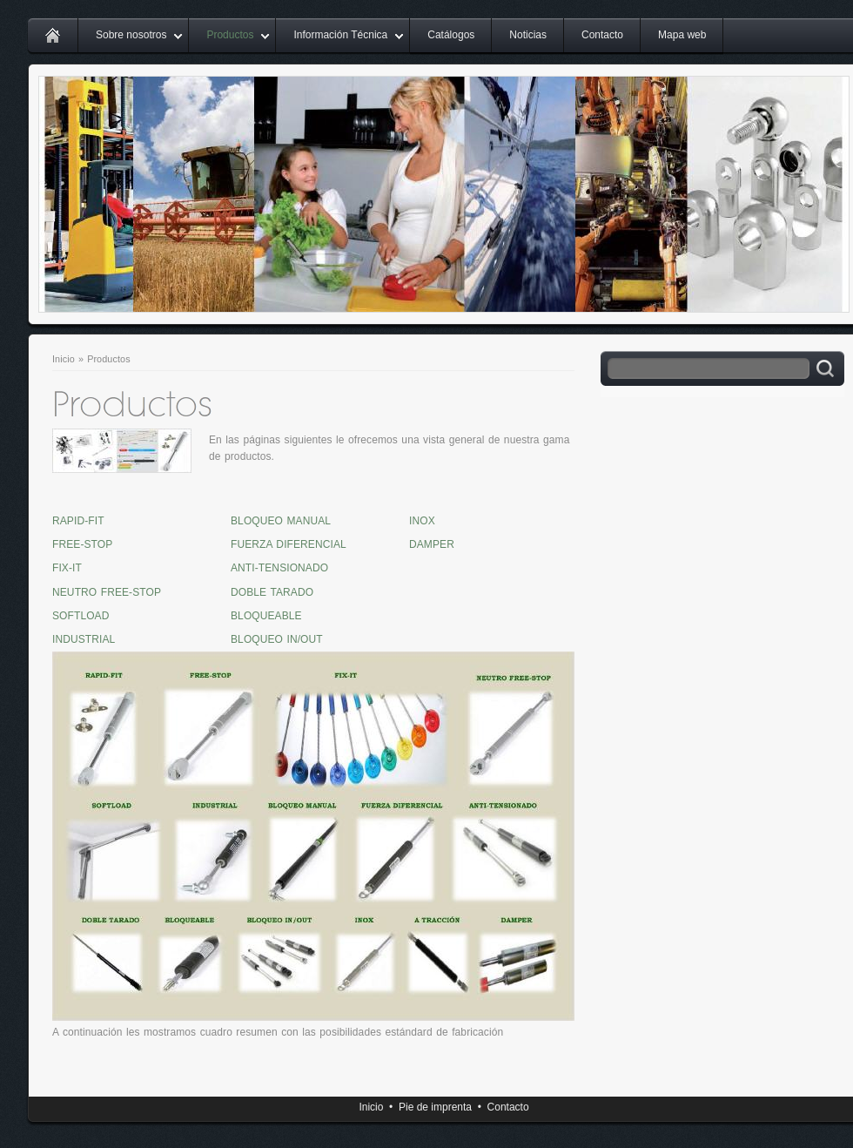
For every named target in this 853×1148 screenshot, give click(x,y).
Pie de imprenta (435, 1107)
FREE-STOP (82, 544)
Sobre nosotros (131, 35)
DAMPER (431, 544)
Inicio (63, 359)
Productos (229, 35)
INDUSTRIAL (83, 639)
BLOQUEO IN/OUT (277, 639)
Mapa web (682, 35)
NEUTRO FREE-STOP (106, 592)
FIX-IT (67, 568)
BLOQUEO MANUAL (281, 521)
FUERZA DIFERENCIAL (288, 544)
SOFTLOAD (80, 616)
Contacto (602, 35)
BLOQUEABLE (266, 616)
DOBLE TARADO (272, 592)
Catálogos (450, 35)
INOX (422, 521)
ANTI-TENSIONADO (279, 568)
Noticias (528, 35)
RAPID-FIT (78, 521)
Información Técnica (340, 35)
